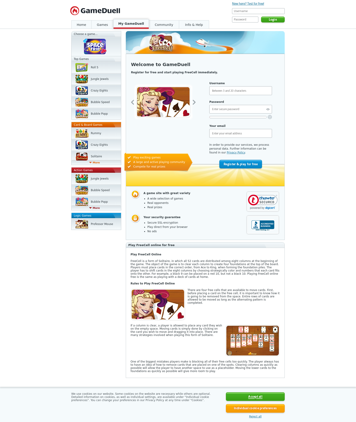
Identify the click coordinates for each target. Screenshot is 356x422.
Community (164, 25)
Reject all (255, 416)
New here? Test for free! (248, 4)
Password (216, 102)
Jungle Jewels (100, 79)
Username (217, 83)
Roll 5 (94, 67)
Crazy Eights (99, 90)
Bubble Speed (100, 102)
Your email (217, 126)
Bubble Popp (99, 113)
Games (102, 25)
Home (81, 25)
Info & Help (194, 25)
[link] (262, 202)
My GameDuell (131, 23)
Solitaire (96, 156)
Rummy (96, 133)
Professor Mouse (102, 224)
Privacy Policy (236, 152)
